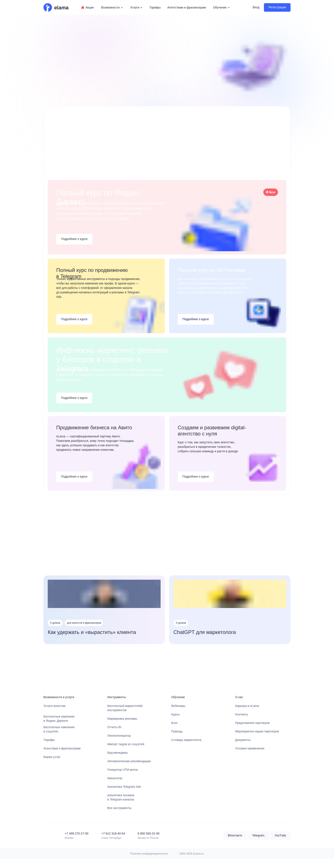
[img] (47, 835)
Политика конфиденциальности (149, 853)
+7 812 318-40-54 (113, 833)
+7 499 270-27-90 (76, 833)
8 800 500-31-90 (149, 833)
